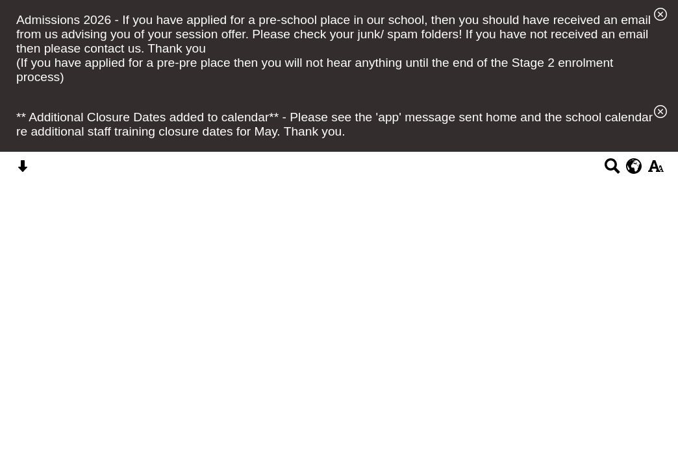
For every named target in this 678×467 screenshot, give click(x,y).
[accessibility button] (655, 170)
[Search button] (612, 170)
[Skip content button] (22, 170)
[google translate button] (634, 166)
